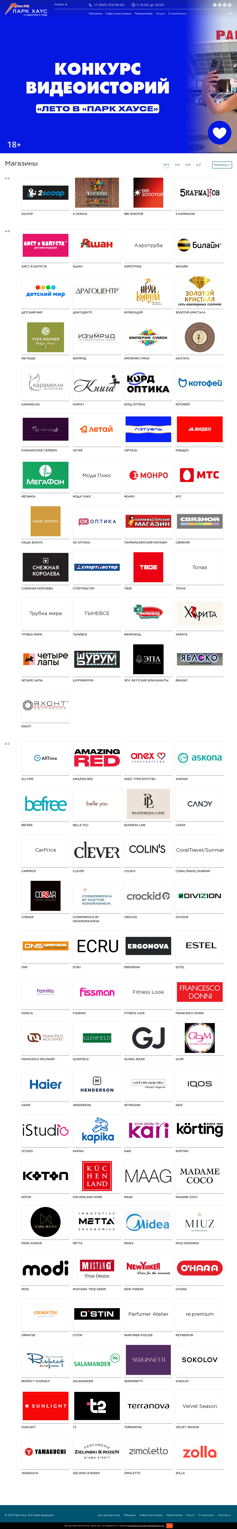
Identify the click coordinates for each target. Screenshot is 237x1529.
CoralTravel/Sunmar (193, 871)
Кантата (182, 358)
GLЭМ (180, 1059)
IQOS (179, 1105)
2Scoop (27, 214)
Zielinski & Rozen (86, 1473)
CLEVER (78, 871)
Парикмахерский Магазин (145, 542)
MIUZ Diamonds (187, 1243)
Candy (181, 825)
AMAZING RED (83, 779)
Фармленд (132, 634)
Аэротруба (133, 266)
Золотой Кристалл (190, 312)
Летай (77, 450)
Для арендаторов (109, 1515)
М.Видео (182, 450)
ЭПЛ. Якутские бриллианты (146, 680)
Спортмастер (83, 588)
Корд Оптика (134, 404)
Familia (27, 1013)
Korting (182, 1151)
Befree (27, 825)
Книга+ (78, 404)
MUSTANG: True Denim (89, 1289)
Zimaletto (132, 1473)
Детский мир (31, 312)
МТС (179, 496)
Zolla (180, 1473)
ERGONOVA (132, 967)
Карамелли (30, 404)
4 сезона (80, 214)
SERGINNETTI (133, 1381)
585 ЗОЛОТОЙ (133, 214)
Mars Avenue (31, 1243)
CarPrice (28, 871)
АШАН (77, 266)
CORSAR (27, 917)
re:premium (184, 1335)
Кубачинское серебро (39, 450)
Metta (77, 1243)
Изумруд (79, 358)
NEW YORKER (133, 1289)
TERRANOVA (133, 1427)
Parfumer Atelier (138, 1335)
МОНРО (129, 496)
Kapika (78, 1151)
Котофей (183, 404)
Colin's (129, 871)
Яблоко (181, 680)
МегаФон (28, 496)
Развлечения (143, 13)
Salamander (83, 1381)
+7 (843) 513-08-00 (109, 5)
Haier (25, 1105)
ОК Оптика (81, 542)
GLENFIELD (81, 1059)
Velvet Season (187, 1427)
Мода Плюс (82, 496)
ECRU (76, 967)
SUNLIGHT (28, 1427)
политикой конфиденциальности (146, 1525)
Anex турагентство (140, 779)
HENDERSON (82, 1105)
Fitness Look (134, 1013)
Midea (128, 1243)
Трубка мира (31, 634)
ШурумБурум (83, 680)
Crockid (130, 917)
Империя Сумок (136, 358)
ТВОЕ (128, 588)
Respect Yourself (35, 1381)
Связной (183, 542)
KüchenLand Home (87, 1197)
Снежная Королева (37, 588)
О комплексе (177, 13)
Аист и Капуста (34, 266)
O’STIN (77, 1335)
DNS (24, 967)
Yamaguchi (29, 1473)
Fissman (79, 1013)
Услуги (160, 13)
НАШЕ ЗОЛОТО (32, 542)
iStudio (27, 1151)
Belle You (80, 825)
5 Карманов (185, 214)
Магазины (95, 13)
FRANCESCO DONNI (190, 1013)
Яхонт (26, 726)
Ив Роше (28, 358)
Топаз (180, 588)
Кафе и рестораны (118, 13)
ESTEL (180, 967)
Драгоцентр (82, 312)
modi (25, 1289)
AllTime (27, 779)
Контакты (224, 1515)
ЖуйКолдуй (133, 312)
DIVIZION (182, 917)
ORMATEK (28, 1335)
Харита (181, 634)
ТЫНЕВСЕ (80, 634)
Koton (26, 1197)
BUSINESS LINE (134, 825)
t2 (74, 1427)
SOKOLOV (182, 1381)
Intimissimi (132, 1105)
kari (127, 1151)
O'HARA (181, 1289)
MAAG (128, 1197)
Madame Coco (186, 1197)
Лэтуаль (130, 450)
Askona (182, 779)
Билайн (182, 266)
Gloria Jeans (134, 1059)
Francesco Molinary (38, 1059)
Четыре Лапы (32, 680)
